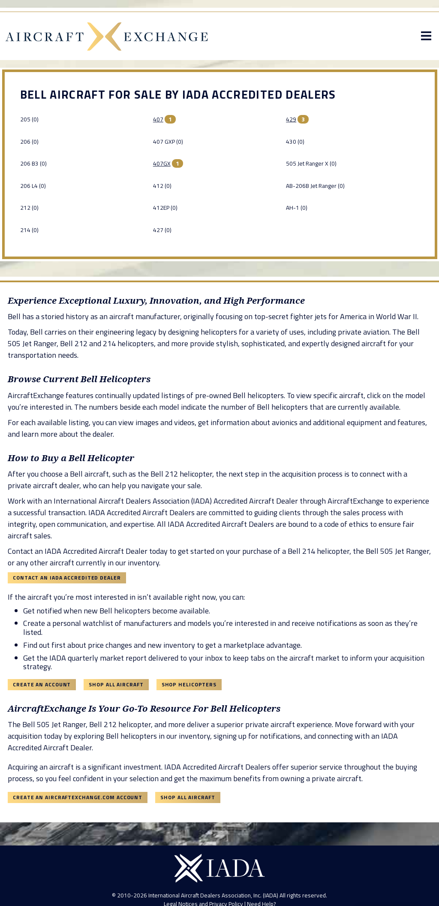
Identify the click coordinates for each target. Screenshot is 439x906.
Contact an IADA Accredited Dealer (67, 578)
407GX (162, 163)
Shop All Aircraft (116, 684)
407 (158, 119)
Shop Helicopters (189, 684)
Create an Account (42, 684)
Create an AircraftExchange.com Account (77, 797)
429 (291, 119)
